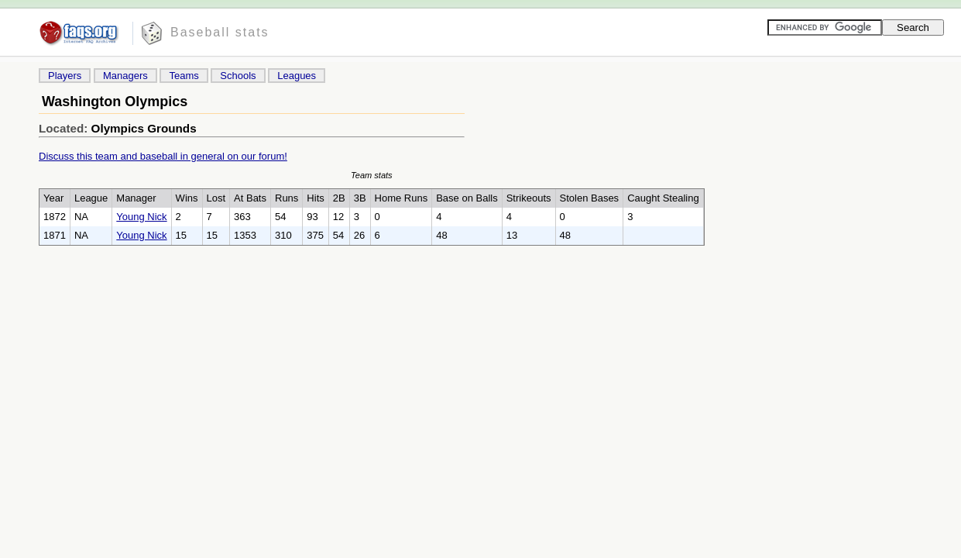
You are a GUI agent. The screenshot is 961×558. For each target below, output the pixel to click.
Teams (183, 75)
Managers (125, 75)
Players (64, 75)
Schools (238, 75)
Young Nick (141, 216)
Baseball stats (219, 32)
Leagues (296, 75)
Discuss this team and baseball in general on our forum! (163, 156)
